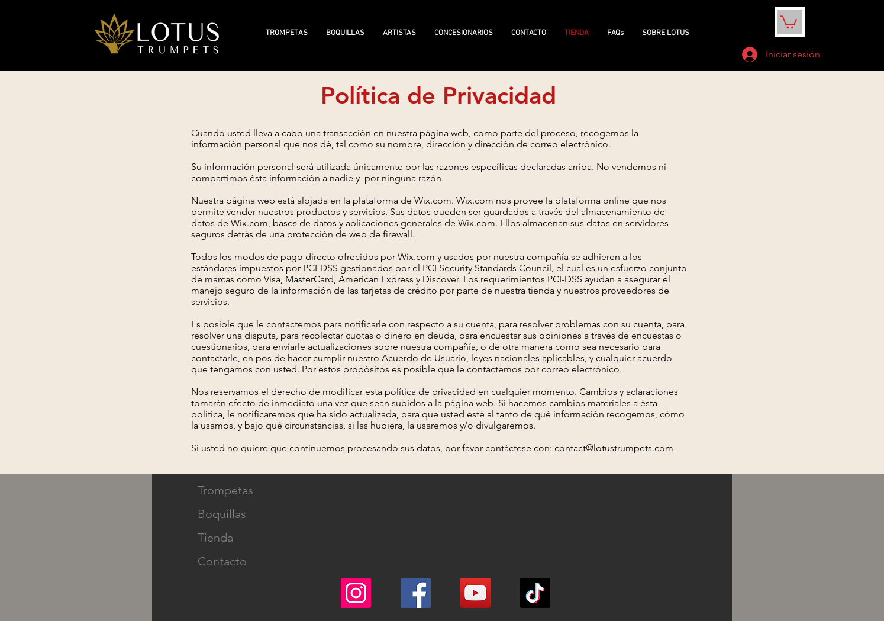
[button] (788, 21)
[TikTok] (535, 593)
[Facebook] (416, 593)
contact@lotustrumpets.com (613, 447)
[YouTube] (475, 593)
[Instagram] (356, 593)
